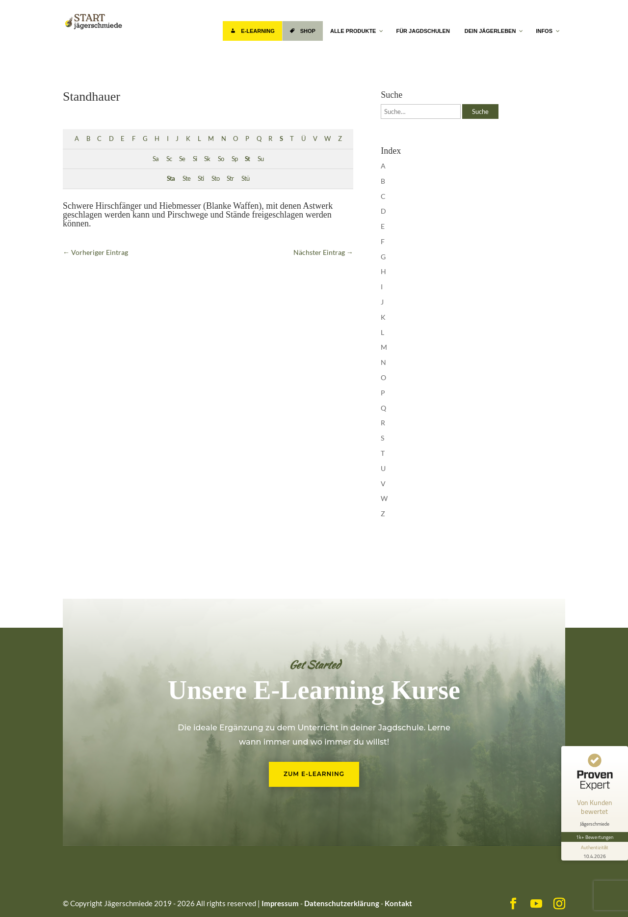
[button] (21, 895)
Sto (215, 178)
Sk (207, 159)
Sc (169, 159)
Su (260, 159)
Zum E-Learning (314, 774)
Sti (201, 178)
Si (195, 159)
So (221, 159)
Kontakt (398, 903)
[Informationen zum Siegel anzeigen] (594, 851)
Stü (245, 178)
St (247, 159)
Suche (480, 111)
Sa (155, 159)
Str (230, 178)
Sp (234, 159)
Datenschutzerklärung (341, 903)
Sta (171, 178)
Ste (186, 178)
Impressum (280, 903)
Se (182, 159)
